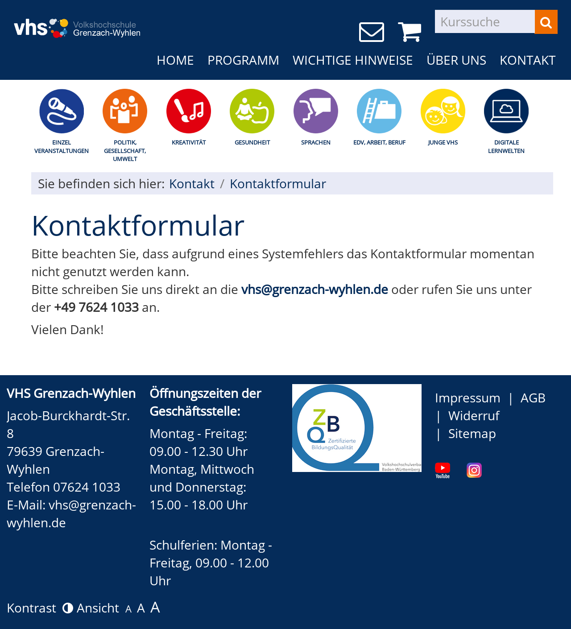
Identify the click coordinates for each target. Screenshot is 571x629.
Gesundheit (252, 142)
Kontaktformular (278, 183)
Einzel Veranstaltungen (61, 146)
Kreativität (189, 142)
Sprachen (316, 142)
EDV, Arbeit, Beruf (379, 142)
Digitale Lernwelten (506, 146)
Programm (243, 59)
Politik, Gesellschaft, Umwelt (125, 150)
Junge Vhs (443, 142)
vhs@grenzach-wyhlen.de (314, 289)
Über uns (456, 59)
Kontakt (527, 59)
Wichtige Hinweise (353, 59)
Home (175, 59)
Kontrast (40, 607)
